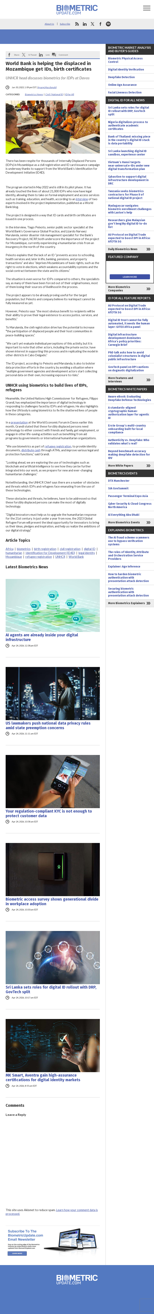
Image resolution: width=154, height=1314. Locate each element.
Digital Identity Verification (126, 69)
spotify (108, 24)
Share (16, 55)
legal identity (87, 553)
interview (82, 199)
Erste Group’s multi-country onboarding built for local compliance (127, 429)
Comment (63, 55)
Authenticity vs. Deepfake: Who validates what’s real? (128, 441)
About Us (49, 24)
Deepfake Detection (121, 77)
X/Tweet (32, 55)
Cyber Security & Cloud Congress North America (130, 505)
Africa (9, 549)
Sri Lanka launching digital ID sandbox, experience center (127, 152)
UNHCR (60, 556)
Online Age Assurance (122, 85)
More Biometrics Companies (119, 288)
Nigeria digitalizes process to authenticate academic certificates (128, 125)
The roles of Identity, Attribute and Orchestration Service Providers (128, 555)
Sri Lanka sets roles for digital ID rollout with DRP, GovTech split (51, 989)
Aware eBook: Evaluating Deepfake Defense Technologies (129, 398)
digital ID (89, 549)
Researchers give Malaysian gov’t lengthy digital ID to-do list (127, 223)
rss (77, 24)
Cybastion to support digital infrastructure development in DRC (128, 180)
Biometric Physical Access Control (125, 60)
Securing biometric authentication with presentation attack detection (128, 592)
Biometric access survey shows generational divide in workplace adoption (52, 901)
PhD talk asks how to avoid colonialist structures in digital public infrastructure (129, 356)
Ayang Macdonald (47, 87)
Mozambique (14, 556)
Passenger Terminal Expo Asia (128, 496)
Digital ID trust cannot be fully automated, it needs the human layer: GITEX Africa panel (129, 323)
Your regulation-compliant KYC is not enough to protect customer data (49, 813)
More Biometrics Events (124, 522)
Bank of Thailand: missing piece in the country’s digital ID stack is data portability (129, 140)
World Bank (76, 556)
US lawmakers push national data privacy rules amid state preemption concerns (48, 725)
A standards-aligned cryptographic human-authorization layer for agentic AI (128, 413)
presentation (19, 422)
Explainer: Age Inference (124, 566)
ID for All (69, 94)
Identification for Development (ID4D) (50, 553)
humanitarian (14, 553)
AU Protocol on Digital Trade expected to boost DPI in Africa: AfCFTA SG (129, 238)
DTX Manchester (118, 481)
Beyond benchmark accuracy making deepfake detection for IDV (129, 454)
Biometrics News (34, 94)
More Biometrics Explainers (126, 603)
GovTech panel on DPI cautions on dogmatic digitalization (128, 368)
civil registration (70, 549)
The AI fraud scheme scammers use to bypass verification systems (128, 541)
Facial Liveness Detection (125, 92)
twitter (92, 24)
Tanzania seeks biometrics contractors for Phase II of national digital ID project (126, 194)
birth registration (45, 549)
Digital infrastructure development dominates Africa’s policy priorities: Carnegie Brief (124, 340)
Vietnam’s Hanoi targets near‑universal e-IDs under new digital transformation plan (128, 165)
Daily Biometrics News (122, 249)
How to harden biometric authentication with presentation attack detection (128, 578)
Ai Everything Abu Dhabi (123, 515)
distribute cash (30, 450)
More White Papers (120, 465)
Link (48, 55)
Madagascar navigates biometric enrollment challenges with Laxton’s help (130, 209)
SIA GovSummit (118, 488)
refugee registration (58, 446)
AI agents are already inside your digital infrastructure (42, 637)
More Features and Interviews (120, 379)
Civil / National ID (54, 94)
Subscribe (65, 24)
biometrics (24, 549)
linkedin (84, 24)
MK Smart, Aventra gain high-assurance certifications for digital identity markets (43, 1077)
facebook (100, 24)
